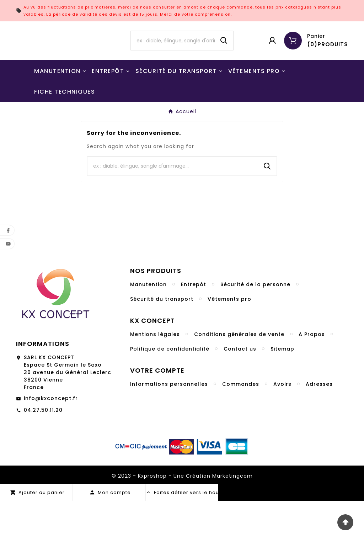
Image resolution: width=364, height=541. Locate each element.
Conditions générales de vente (239, 374)
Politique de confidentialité (169, 388)
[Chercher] (172, 60)
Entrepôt (193, 324)
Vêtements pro (229, 338)
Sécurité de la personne (255, 324)
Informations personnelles (169, 423)
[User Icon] (272, 60)
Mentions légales (155, 374)
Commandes (240, 423)
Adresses (319, 423)
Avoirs (282, 423)
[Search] (224, 60)
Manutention (148, 324)
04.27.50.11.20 (43, 449)
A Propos (312, 374)
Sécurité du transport (161, 338)
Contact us (240, 388)
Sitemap (282, 388)
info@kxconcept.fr (51, 438)
